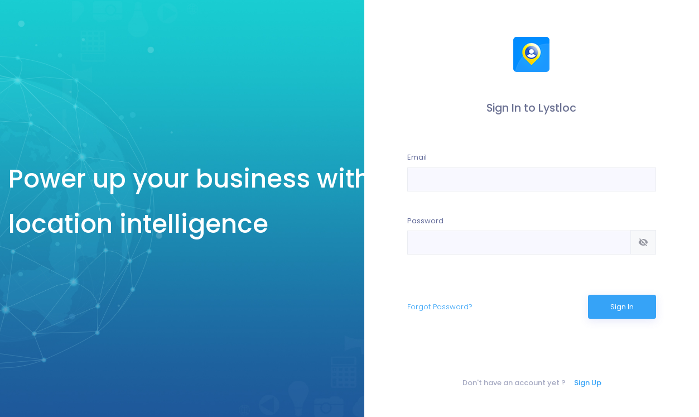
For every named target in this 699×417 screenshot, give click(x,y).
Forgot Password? (440, 306)
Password (425, 220)
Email (417, 157)
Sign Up (587, 382)
